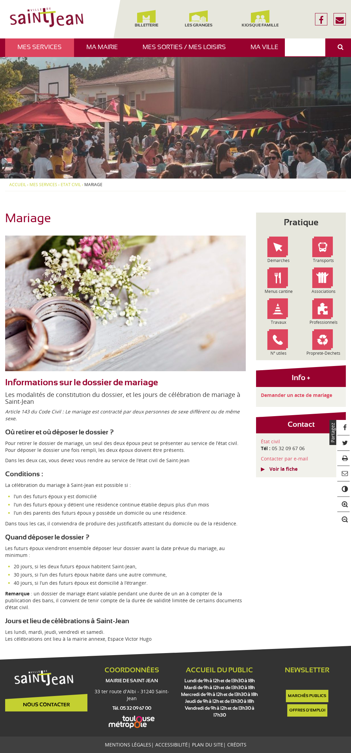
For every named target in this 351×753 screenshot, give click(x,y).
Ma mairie (104, 50)
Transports (323, 260)
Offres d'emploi (307, 710)
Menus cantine (279, 291)
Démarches (278, 260)
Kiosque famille (260, 18)
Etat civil (71, 185)
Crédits (236, 744)
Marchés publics (307, 696)
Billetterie (146, 18)
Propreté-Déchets (323, 353)
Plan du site (207, 744)
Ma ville (267, 50)
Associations (324, 291)
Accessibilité (171, 744)
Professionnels (324, 322)
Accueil (17, 185)
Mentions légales (128, 744)
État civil (270, 441)
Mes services (42, 50)
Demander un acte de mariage (296, 395)
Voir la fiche (283, 469)
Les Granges (198, 18)
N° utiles (278, 353)
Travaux (278, 322)
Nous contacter (46, 705)
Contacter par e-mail (284, 458)
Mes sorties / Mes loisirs (187, 50)
